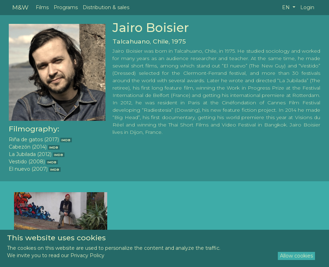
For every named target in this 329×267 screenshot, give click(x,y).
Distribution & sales (106, 7)
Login (307, 7)
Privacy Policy (87, 255)
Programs (66, 7)
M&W (20, 7)
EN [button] (286, 7)
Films (42, 7)
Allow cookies (296, 256)
